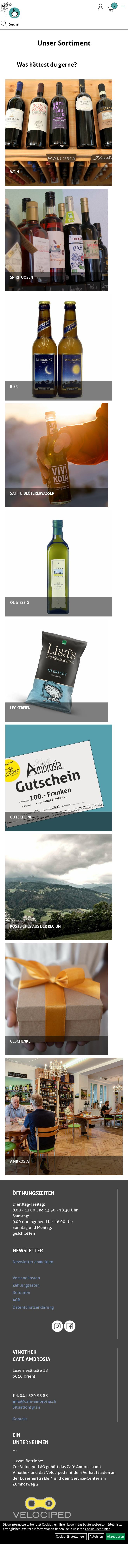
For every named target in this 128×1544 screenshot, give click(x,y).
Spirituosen (21, 277)
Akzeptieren (115, 1536)
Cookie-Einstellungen (71, 1536)
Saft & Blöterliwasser (32, 493)
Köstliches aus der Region (35, 926)
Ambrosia (19, 1161)
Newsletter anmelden (33, 1261)
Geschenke (20, 1041)
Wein (14, 172)
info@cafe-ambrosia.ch (34, 1401)
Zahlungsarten (26, 1285)
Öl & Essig (19, 602)
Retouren (21, 1292)
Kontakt (20, 1418)
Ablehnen (96, 1536)
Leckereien (20, 708)
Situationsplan (26, 1407)
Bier (14, 386)
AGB (16, 1299)
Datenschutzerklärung (33, 1307)
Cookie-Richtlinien (97, 1529)
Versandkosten (26, 1277)
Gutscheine (21, 817)
